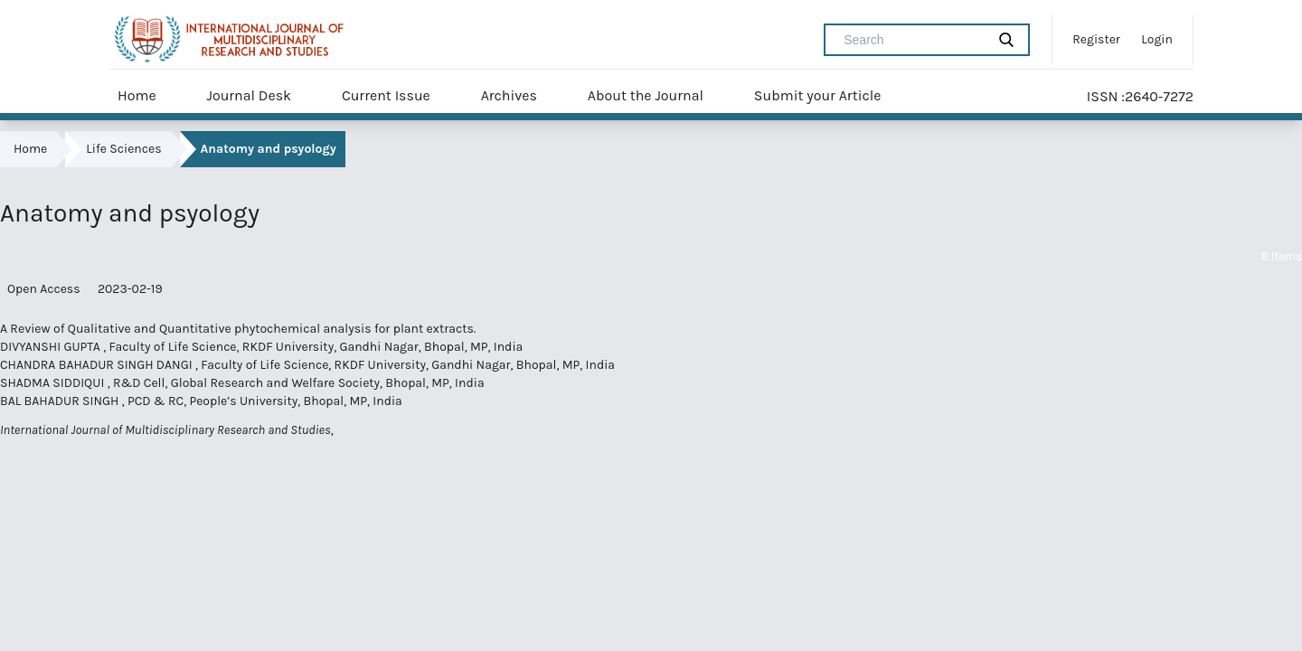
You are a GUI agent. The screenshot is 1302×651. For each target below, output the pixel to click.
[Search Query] (912, 39)
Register (1096, 39)
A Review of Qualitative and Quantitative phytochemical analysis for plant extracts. (238, 328)
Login (1157, 39)
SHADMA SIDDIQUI (54, 383)
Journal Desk (248, 95)
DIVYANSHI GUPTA (51, 346)
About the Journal (645, 95)
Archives (509, 95)
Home (137, 95)
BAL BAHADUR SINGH (61, 401)
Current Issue (386, 95)
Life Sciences (123, 148)
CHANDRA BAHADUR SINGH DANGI (97, 365)
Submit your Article (818, 95)
